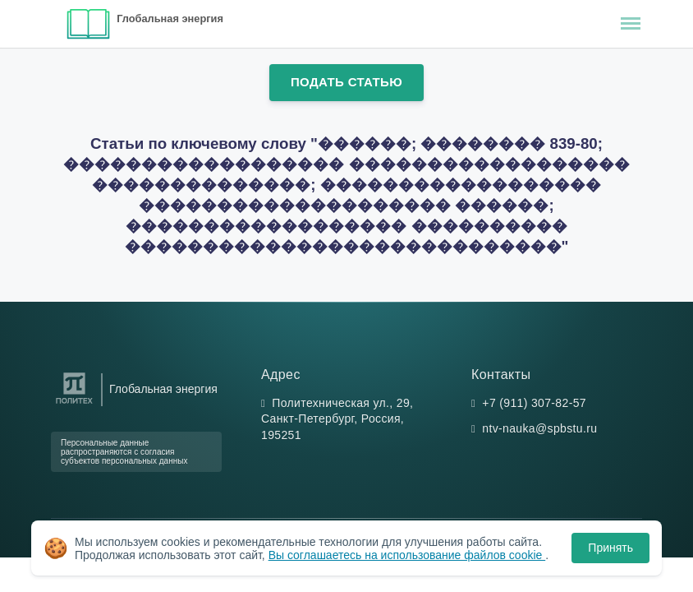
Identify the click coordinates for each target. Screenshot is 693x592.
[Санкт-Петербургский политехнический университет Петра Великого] (74, 404)
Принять (610, 547)
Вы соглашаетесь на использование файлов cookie (407, 555)
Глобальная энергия (170, 18)
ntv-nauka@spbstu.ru (539, 428)
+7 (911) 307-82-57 (534, 402)
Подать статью (346, 82)
